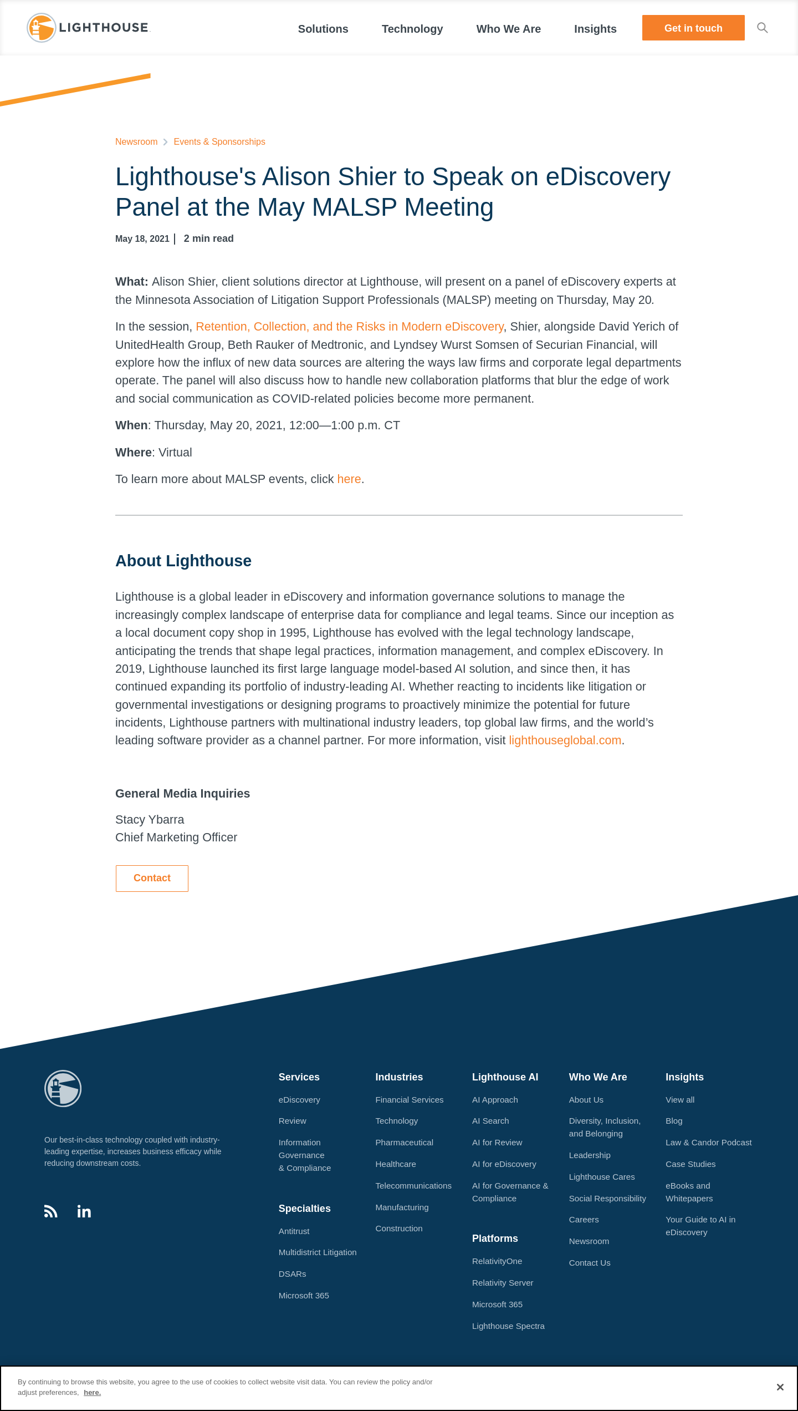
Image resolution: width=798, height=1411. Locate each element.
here (349, 479)
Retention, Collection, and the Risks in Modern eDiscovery (349, 326)
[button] (323, 27)
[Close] (780, 1387)
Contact (152, 878)
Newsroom (136, 141)
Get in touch (693, 28)
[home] (89, 28)
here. (92, 1392)
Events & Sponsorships (219, 141)
